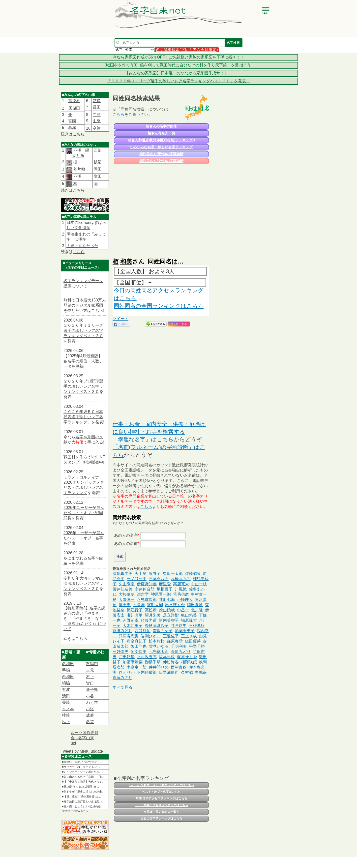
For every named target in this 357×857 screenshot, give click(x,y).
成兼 (90, 715)
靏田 (97, 107)
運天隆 (125, 605)
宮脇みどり (122, 631)
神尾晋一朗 (161, 594)
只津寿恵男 (129, 636)
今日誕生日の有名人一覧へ (161, 812)
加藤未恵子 (185, 631)
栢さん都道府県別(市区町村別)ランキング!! (161, 140)
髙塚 (72, 127)
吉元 (90, 670)
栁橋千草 (153, 662)
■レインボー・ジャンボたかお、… (83, 771)
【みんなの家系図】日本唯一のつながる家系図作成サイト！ (178, 73)
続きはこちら (75, 638)
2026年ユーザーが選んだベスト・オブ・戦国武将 (83, 512)
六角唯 (139, 605)
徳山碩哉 (167, 610)
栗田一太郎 (173, 573)
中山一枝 (199, 584)
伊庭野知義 (147, 584)
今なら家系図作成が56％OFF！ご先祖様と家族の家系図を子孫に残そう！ (178, 57)
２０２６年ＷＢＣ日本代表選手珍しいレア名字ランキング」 (83, 417)
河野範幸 (131, 620)
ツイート (120, 319)
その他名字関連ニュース (74, 810)
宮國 (72, 121)
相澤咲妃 (189, 662)
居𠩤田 (74, 108)
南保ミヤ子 (163, 631)
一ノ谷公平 (137, 579)
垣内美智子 (169, 620)
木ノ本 (68, 709)
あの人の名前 (126, 543)
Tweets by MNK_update (82, 751)
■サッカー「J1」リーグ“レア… (81, 766)
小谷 (90, 696)
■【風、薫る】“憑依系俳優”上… (81, 796)
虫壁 (97, 121)
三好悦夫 (120, 652)
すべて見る (122, 687)
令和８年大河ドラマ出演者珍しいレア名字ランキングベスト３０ (83, 583)
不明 (76, 176)
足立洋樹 (171, 615)
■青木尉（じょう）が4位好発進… (82, 806)
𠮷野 (97, 115)
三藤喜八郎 (159, 579)
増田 (98, 176)
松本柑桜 (157, 641)
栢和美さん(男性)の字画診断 (161, 154)
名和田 (68, 664)
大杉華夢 (127, 594)
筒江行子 (135, 610)
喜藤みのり (122, 678)
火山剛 (141, 573)
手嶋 (66, 670)
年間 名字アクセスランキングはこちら (161, 798)
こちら (79, 134)
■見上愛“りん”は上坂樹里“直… (80, 786)
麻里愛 (165, 584)
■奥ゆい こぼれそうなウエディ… (82, 761)
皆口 (90, 683)
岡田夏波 (195, 605)
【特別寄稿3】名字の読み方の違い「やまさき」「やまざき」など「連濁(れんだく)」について (84, 618)
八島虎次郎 (147, 599)
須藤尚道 (149, 620)
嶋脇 (66, 683)
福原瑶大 (189, 620)
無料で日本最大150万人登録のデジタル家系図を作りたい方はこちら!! (84, 305)
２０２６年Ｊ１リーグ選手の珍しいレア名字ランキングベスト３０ (83, 330)
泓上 (66, 722)
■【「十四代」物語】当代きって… (83, 781)
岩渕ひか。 (151, 636)
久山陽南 (127, 584)
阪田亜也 (139, 646)
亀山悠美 (189, 615)
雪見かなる (159, 646)
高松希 (151, 610)
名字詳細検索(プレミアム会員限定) (187, 50)
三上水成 (189, 636)
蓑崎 (66, 702)
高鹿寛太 (181, 584)
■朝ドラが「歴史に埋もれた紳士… (83, 791)
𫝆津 (97, 128)
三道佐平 (171, 636)
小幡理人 (185, 599)
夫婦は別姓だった (82, 246)
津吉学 (143, 594)
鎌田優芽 (193, 641)
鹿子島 (92, 689)
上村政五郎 (147, 657)
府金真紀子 (137, 641)
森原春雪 (175, 641)
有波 (66, 689)
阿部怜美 (139, 652)
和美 (126, 261)
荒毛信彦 (181, 594)
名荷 (90, 722)
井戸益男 (179, 625)
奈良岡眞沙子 (157, 625)
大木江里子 (133, 625)
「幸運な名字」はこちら (143, 439)
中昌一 (183, 610)
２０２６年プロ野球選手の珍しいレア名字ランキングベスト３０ (83, 386)
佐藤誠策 (193, 573)
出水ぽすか (175, 605)
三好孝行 (197, 625)
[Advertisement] (161, 208)
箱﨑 (97, 101)
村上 (90, 677)
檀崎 (66, 715)
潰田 (66, 696)
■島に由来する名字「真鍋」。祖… (83, 776)
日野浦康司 (169, 672)
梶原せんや (187, 657)
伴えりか (127, 672)
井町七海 (167, 599)
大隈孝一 (127, 599)
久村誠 (187, 672)
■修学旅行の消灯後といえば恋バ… (83, 801)
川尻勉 (181, 589)
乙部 (98, 150)
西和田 (68, 677)
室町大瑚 (155, 605)
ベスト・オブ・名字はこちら (161, 792)
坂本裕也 (167, 657)
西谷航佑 (142, 631)
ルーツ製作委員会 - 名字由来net (84, 738)
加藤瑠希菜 (133, 662)
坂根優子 (165, 589)
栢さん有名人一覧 (161, 133)
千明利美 (179, 646)
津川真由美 (122, 573)
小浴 (90, 709)
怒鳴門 (92, 664)
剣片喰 (78, 169)
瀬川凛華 (135, 615)
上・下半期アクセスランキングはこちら (161, 805)
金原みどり (181, 652)
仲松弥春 (171, 662)
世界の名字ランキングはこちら (161, 818)
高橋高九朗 (181, 579)
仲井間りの (159, 667)
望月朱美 (153, 615)
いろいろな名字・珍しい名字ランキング (161, 147)
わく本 (92, 702)
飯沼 (98, 162)
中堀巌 (201, 672)
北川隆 (197, 610)
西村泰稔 (179, 667)
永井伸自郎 (144, 589)
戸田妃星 (127, 657)
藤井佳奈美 (122, 589)
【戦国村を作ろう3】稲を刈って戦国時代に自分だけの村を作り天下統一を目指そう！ (178, 65)
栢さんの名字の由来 (161, 126)
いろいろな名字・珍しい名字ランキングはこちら (161, 785)
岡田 (98, 169)
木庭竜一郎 (137, 667)
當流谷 (74, 101)
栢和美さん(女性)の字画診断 (161, 161)
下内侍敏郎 (147, 672)
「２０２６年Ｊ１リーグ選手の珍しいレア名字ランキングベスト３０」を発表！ (178, 81)
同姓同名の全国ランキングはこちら (159, 306)
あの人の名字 (126, 535)
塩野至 (155, 573)
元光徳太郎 (159, 652)
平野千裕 (197, 646)
